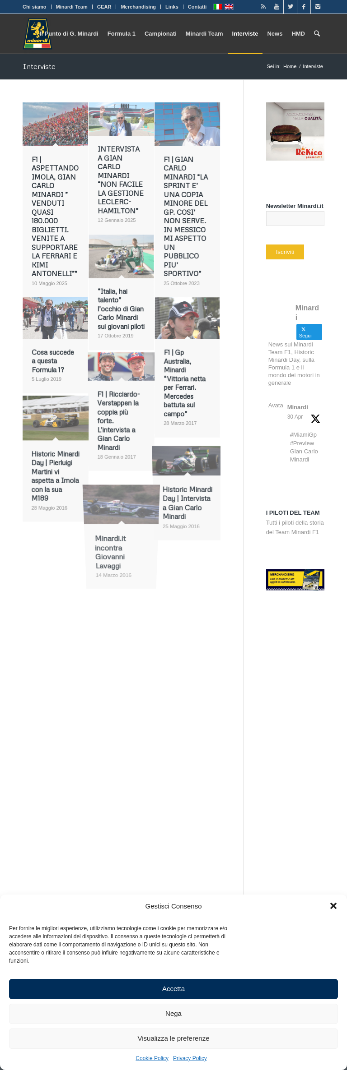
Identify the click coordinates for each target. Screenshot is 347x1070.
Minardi (297, 407)
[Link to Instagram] (317, 7)
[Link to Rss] (263, 7)
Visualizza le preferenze (174, 1038)
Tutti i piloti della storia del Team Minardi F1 (295, 522)
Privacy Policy (190, 1058)
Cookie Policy (152, 1058)
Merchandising (138, 6)
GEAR (104, 6)
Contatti (197, 6)
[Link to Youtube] (276, 7)
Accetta (173, 988)
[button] (333, 905)
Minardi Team (72, 6)
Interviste (39, 66)
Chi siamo (35, 6)
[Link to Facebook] (303, 7)
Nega (173, 1013)
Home (289, 66)
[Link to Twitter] (290, 7)
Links (171, 6)
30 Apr (295, 417)
